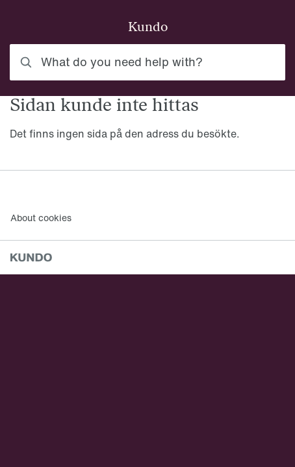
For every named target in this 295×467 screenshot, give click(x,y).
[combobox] (147, 62)
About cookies (40, 217)
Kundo (148, 27)
